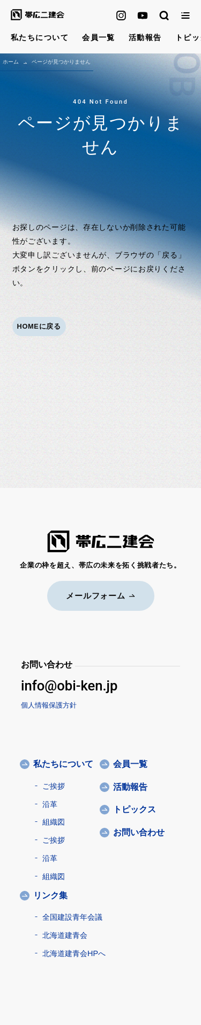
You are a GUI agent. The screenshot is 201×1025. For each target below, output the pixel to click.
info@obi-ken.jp (69, 686)
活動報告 (145, 37)
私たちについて (40, 37)
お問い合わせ (139, 832)
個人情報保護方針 (49, 705)
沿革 (49, 804)
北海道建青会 (64, 935)
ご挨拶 (53, 786)
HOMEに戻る (39, 326)
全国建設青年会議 (72, 917)
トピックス (134, 809)
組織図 (53, 822)
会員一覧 (98, 37)
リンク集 (50, 895)
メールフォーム (100, 595)
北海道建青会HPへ (74, 953)
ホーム (11, 62)
